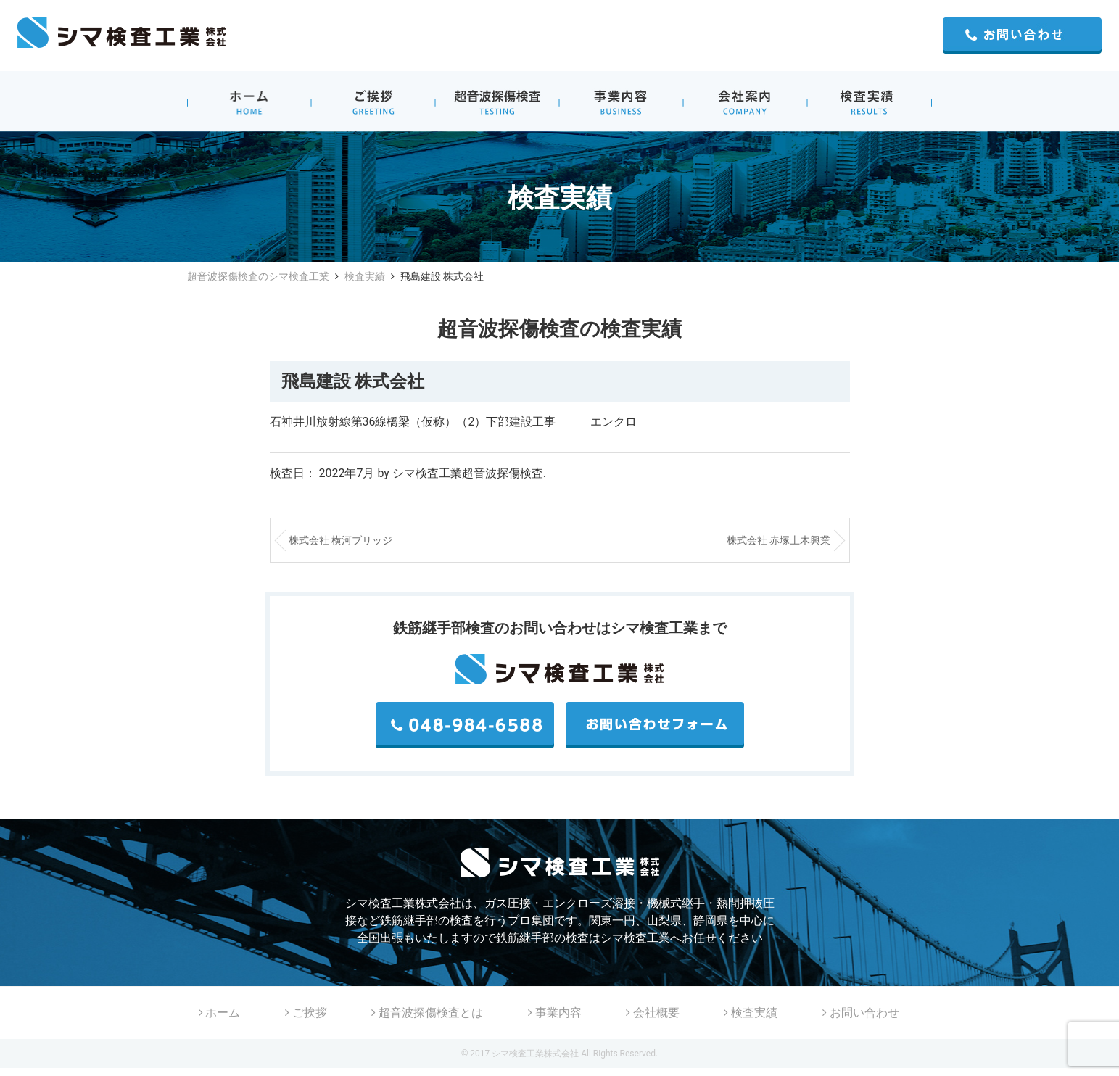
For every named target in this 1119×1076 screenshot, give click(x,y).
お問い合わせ (860, 1012)
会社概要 (653, 1012)
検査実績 (364, 276)
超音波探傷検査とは (427, 1012)
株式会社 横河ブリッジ (340, 540)
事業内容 (555, 1012)
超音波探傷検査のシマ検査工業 (258, 276)
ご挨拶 (306, 1012)
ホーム (220, 1012)
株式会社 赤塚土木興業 (778, 540)
